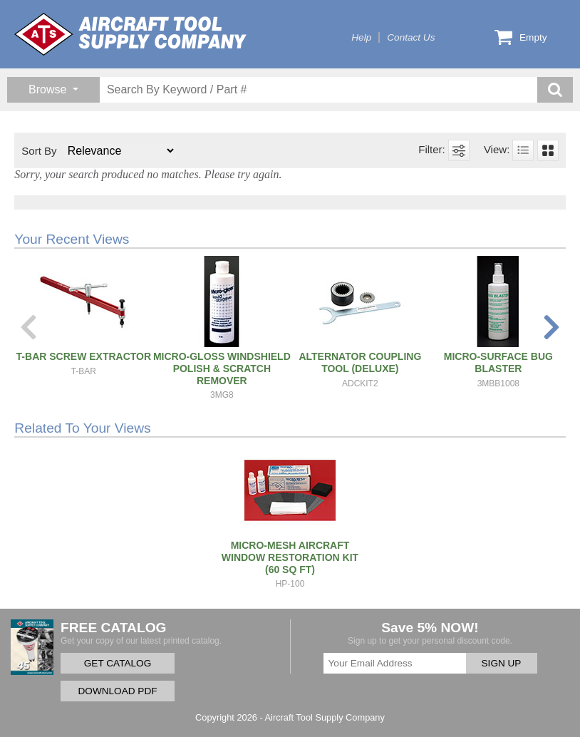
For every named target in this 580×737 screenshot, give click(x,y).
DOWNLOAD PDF (117, 691)
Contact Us (411, 37)
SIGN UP (502, 663)
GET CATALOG (117, 663)
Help (361, 37)
